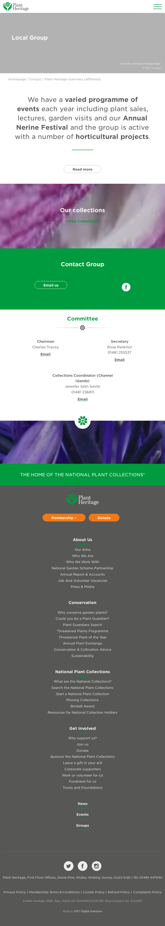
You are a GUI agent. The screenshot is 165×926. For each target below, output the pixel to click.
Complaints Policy (147, 892)
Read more (82, 169)
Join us (82, 744)
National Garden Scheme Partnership (82, 568)
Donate (104, 517)
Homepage (17, 79)
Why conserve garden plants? (83, 612)
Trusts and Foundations (82, 787)
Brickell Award (82, 706)
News (82, 803)
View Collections (82, 221)
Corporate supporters (82, 769)
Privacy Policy (14, 892)
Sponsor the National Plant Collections (82, 756)
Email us (50, 285)
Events (82, 814)
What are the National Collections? (83, 681)
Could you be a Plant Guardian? (82, 618)
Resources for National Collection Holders (82, 712)
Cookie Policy (94, 892)
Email (45, 354)
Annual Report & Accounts (82, 574)
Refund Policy (119, 892)
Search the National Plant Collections (82, 687)
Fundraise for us (82, 781)
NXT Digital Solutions (88, 911)
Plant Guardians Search (82, 625)
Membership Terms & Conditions (54, 892)
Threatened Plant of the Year (83, 637)
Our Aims (82, 549)
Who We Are (82, 556)
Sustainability (82, 656)
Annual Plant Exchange (82, 643)
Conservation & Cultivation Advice (82, 649)
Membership (64, 517)
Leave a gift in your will (82, 763)
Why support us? (82, 738)
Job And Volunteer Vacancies (82, 580)
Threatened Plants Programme (82, 631)
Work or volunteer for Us (82, 775)
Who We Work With (82, 562)
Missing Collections (82, 700)
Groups (35, 79)
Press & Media (82, 586)
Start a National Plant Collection (82, 694)
